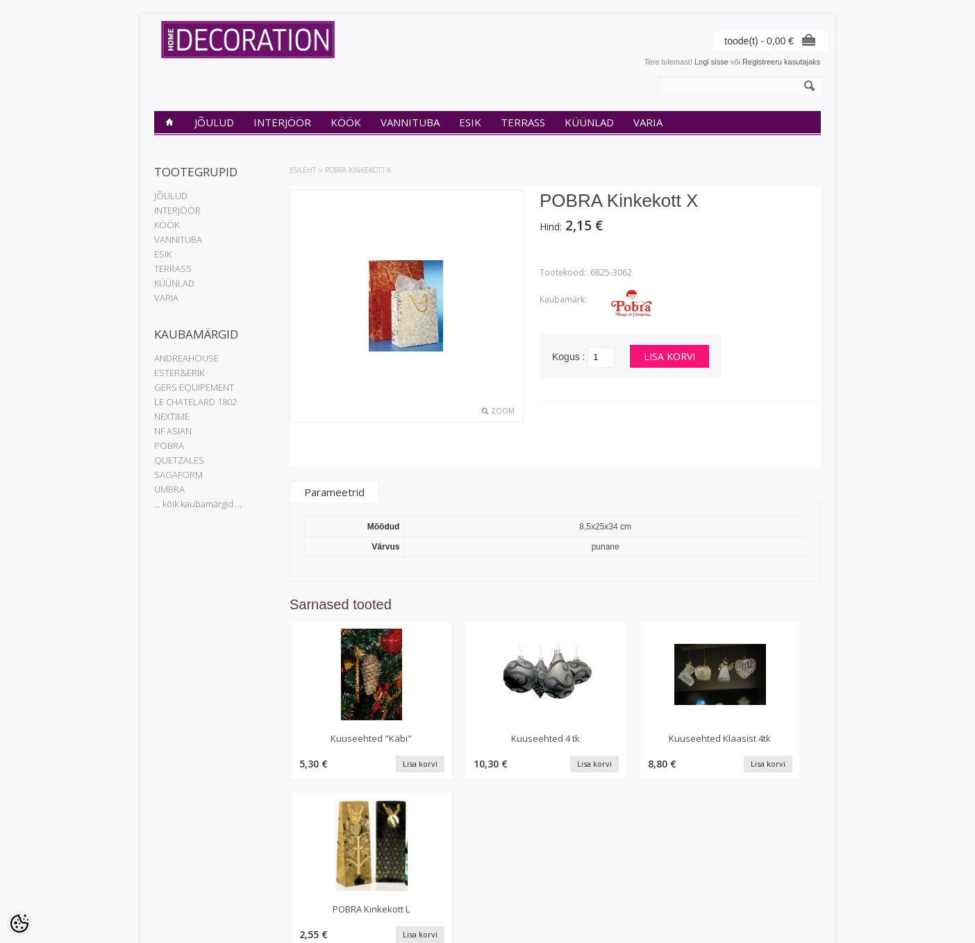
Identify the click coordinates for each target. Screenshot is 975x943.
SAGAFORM (178, 474)
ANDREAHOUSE (186, 358)
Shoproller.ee (798, 919)
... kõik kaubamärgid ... (198, 504)
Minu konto (399, 844)
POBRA (169, 445)
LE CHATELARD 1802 (195, 402)
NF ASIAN (173, 431)
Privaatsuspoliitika (184, 856)
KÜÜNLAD (589, 122)
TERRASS (523, 122)
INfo (161, 844)
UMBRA (169, 489)
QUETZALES (179, 460)
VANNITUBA (410, 122)
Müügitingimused (183, 891)
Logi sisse (711, 62)
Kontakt (167, 868)
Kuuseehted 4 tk (487, 738)
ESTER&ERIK (179, 372)
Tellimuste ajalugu (411, 856)
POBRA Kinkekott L (759, 738)
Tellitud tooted (404, 868)
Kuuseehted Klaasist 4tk (623, 738)
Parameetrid (334, 492)
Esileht (303, 170)
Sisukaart (283, 880)
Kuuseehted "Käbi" (352, 738)
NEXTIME (172, 416)
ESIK (470, 122)
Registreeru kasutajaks (781, 62)
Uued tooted (288, 868)
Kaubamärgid (289, 844)
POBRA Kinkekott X (357, 170)
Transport (170, 880)
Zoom (503, 411)
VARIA (647, 122)
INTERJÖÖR (282, 122)
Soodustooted (291, 856)
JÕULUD (214, 122)
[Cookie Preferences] (19, 923)
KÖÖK (346, 122)
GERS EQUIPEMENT (194, 387)
